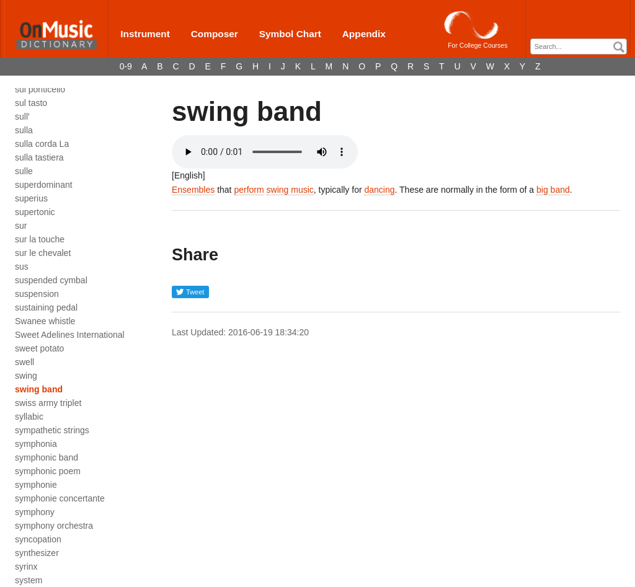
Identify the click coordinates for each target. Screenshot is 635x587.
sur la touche (39, 239)
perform (249, 190)
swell (24, 362)
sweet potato (39, 348)
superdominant (44, 185)
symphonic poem (48, 471)
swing (26, 376)
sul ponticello (40, 89)
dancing (379, 190)
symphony (35, 512)
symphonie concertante (60, 498)
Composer (214, 34)
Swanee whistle (45, 321)
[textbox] (581, 47)
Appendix (364, 34)
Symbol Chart (290, 34)
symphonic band (46, 457)
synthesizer (37, 553)
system (28, 580)
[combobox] (578, 46)
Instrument (145, 34)
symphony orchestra (54, 526)
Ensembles (193, 190)
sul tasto (31, 103)
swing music (290, 190)
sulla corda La (42, 144)
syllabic (29, 416)
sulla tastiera (39, 157)
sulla (24, 130)
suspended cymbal (51, 280)
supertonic (35, 212)
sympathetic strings (52, 430)
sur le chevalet (43, 253)
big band (553, 190)
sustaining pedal (46, 307)
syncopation (38, 539)
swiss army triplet (48, 403)
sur (21, 226)
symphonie (36, 485)
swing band (39, 389)
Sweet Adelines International (70, 335)
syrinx (26, 567)
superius (31, 198)
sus (22, 266)
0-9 (126, 66)
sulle (24, 171)
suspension (37, 294)
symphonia (36, 444)
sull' (22, 116)
